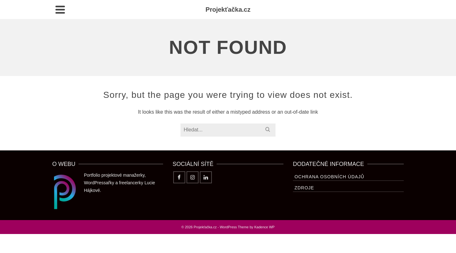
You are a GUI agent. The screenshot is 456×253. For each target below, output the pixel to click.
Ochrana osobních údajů (329, 176)
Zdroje (304, 187)
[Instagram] (193, 177)
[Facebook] (179, 177)
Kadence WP (264, 227)
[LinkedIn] (206, 177)
